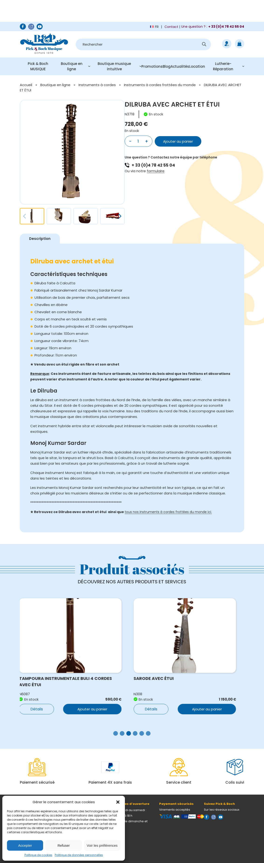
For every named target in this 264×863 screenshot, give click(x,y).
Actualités (180, 66)
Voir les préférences (102, 845)
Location (197, 66)
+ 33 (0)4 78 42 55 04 (153, 165)
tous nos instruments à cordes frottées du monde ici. (168, 512)
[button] (118, 802)
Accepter (25, 845)
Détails (41, 709)
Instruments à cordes (97, 84)
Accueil (26, 84)
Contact (171, 26)
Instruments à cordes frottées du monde (160, 84)
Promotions (152, 66)
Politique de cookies (38, 855)
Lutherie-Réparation (223, 66)
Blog (167, 66)
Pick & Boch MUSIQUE (38, 66)
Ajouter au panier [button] (97, 709)
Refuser (64, 845)
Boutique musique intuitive (114, 66)
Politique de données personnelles (79, 855)
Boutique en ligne (71, 66)
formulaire (156, 170)
